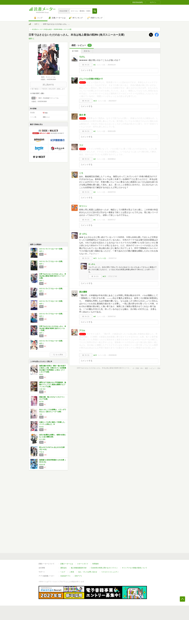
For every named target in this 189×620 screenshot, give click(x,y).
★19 (95, 355)
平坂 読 (41, 452)
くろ (81, 173)
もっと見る (58, 354)
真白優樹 (83, 292)
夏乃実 (41, 401)
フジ (81, 145)
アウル (82, 330)
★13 (95, 101)
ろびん (82, 57)
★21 (95, 258)
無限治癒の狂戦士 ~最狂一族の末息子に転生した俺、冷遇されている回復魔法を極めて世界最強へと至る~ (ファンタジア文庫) (52, 369)
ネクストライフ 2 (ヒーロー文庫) (50, 261)
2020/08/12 (112, 159)
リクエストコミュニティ (110, 572)
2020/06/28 (112, 355)
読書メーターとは (66, 564)
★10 (104, 276)
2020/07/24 (112, 192)
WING (41, 374)
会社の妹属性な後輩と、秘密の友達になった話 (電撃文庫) (52, 436)
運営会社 (63, 568)
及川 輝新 (42, 439)
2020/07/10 (112, 316)
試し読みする (48, 85)
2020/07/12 (112, 258)
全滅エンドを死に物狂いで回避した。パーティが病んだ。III (52, 423)
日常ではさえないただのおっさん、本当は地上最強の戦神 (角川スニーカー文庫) (52, 276)
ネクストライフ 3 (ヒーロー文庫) (50, 288)
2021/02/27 (112, 101)
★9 (94, 316)
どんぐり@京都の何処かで (91, 79)
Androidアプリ (65, 576)
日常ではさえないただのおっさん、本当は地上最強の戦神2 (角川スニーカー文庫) (52, 328)
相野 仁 (37, 24)
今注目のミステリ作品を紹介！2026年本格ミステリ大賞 (51, 29)
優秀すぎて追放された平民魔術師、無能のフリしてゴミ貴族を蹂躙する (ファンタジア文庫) (52, 384)
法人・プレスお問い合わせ (87, 572)
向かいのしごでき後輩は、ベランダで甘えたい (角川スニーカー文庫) (52, 411)
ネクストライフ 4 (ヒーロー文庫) (50, 301)
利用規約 (95, 564)
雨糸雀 (41, 427)
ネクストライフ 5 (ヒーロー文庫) (50, 314)
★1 (94, 65)
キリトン (83, 206)
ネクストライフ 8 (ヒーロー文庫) (50, 341)
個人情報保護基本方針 (79, 568)
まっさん (83, 234)
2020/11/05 (112, 131)
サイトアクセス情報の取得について (134, 568)
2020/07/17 (112, 220)
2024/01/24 (112, 65)
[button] (94, 11)
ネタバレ (87, 51)
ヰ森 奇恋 (42, 389)
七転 (40, 414)
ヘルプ (62, 572)
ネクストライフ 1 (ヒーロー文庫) (50, 249)
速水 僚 (82, 115)
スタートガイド (82, 564)
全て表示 (75, 51)
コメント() (101, 65)
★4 (94, 159)
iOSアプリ (78, 576)
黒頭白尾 (42, 464)
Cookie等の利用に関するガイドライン (104, 568)
